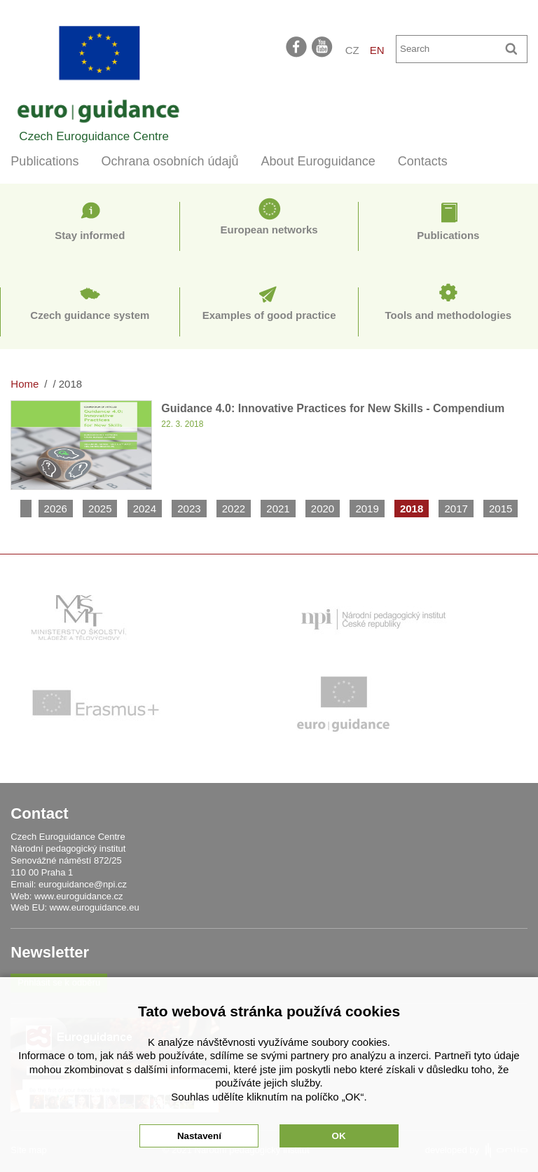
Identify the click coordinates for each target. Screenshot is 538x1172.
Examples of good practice (269, 315)
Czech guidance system (89, 315)
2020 (322, 509)
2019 (366, 509)
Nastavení (199, 1136)
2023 (188, 509)
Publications (44, 161)
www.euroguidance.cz (78, 896)
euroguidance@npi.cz (83, 884)
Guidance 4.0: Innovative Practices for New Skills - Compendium (332, 408)
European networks (269, 230)
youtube (323, 46)
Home (25, 384)
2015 (500, 509)
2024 (144, 509)
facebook (296, 46)
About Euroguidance (318, 161)
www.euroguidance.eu (94, 907)
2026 (55, 509)
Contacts (423, 161)
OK (339, 1136)
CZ (352, 50)
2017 (455, 509)
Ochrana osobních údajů (169, 161)
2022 (233, 509)
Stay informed (90, 235)
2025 (99, 509)
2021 (277, 509)
